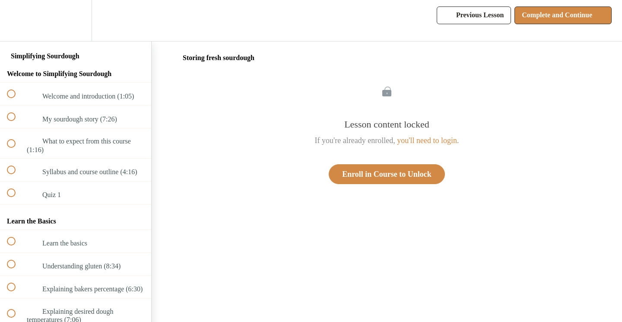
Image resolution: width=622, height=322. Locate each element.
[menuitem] (76, 20)
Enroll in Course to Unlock (387, 174)
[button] (16, 20)
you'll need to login (427, 140)
